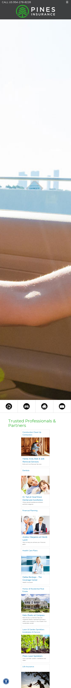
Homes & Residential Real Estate (33, 590)
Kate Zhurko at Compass (33, 615)
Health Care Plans (30, 550)
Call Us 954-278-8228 (16, 2)
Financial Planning (29, 510)
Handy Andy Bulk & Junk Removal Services (33, 460)
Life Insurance (28, 666)
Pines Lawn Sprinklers (32, 656)
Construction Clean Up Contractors (31, 433)
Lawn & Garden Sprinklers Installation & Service (33, 630)
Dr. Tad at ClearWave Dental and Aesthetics (32, 498)
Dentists (25, 470)
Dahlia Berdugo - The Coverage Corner (32, 579)
